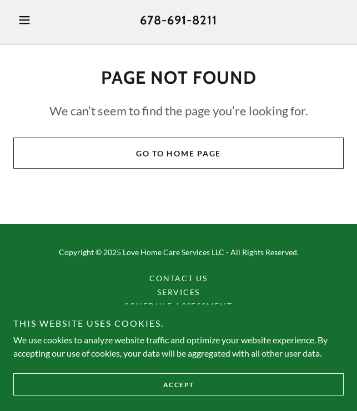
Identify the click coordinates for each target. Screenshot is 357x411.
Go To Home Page (178, 153)
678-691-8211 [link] (178, 20)
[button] (38, 20)
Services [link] (178, 292)
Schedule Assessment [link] (178, 306)
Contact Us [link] (178, 278)
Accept (178, 399)
